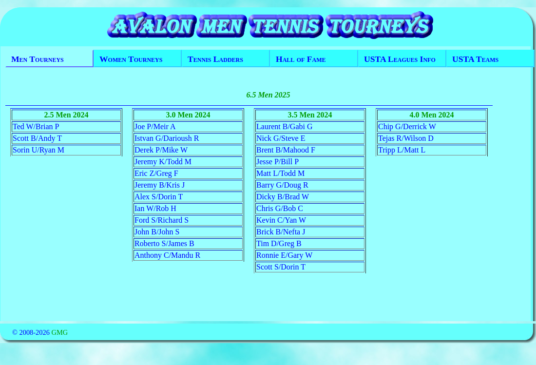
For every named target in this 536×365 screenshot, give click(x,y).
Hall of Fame (301, 59)
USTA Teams (475, 59)
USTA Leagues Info (400, 59)
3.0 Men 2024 (188, 115)
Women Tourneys (130, 59)
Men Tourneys (37, 59)
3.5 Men (300, 115)
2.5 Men (58, 115)
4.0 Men (422, 115)
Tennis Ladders (215, 59)
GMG (59, 332)
